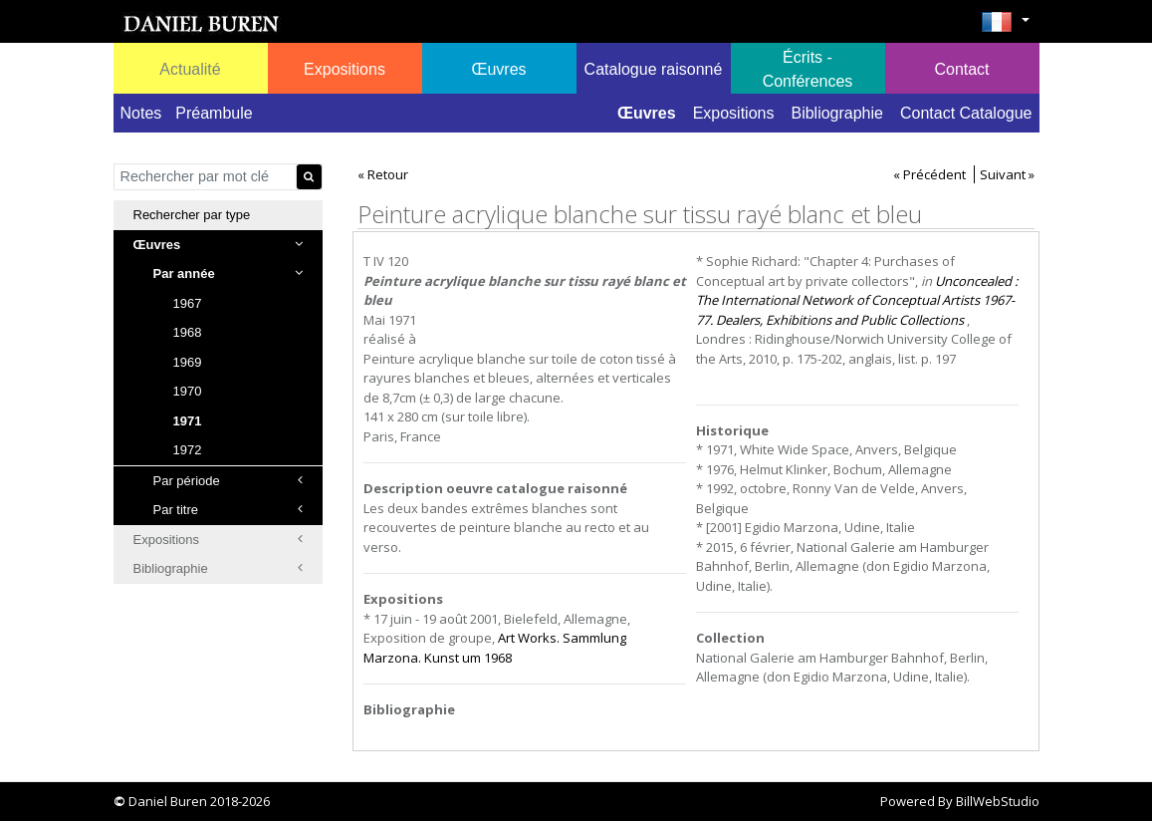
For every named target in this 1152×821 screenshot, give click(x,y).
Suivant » (1007, 174)
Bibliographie (837, 113)
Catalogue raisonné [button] (653, 69)
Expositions (734, 113)
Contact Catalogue (966, 113)
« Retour (382, 174)
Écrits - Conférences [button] (808, 69)
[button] (1005, 28)
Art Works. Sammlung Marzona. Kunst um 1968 (494, 648)
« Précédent (929, 174)
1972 (187, 449)
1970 (187, 391)
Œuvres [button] (498, 69)
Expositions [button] (344, 69)
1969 (187, 362)
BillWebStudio (997, 801)
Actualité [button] (189, 69)
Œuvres (646, 113)
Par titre (228, 509)
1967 (187, 303)
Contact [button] (961, 69)
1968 (187, 332)
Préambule (213, 113)
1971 (187, 420)
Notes (141, 113)
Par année (228, 273)
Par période (228, 480)
